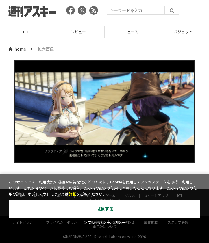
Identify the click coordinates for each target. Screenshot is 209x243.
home (17, 49)
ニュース (130, 31)
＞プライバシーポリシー (104, 222)
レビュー (78, 31)
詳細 (72, 194)
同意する (104, 209)
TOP (26, 31)
